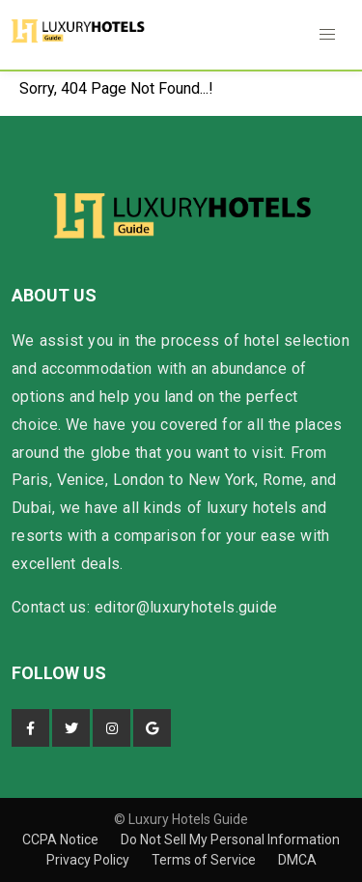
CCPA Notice (61, 839)
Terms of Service (205, 860)
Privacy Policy (89, 860)
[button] (327, 35)
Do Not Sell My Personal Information (230, 839)
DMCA (297, 860)
